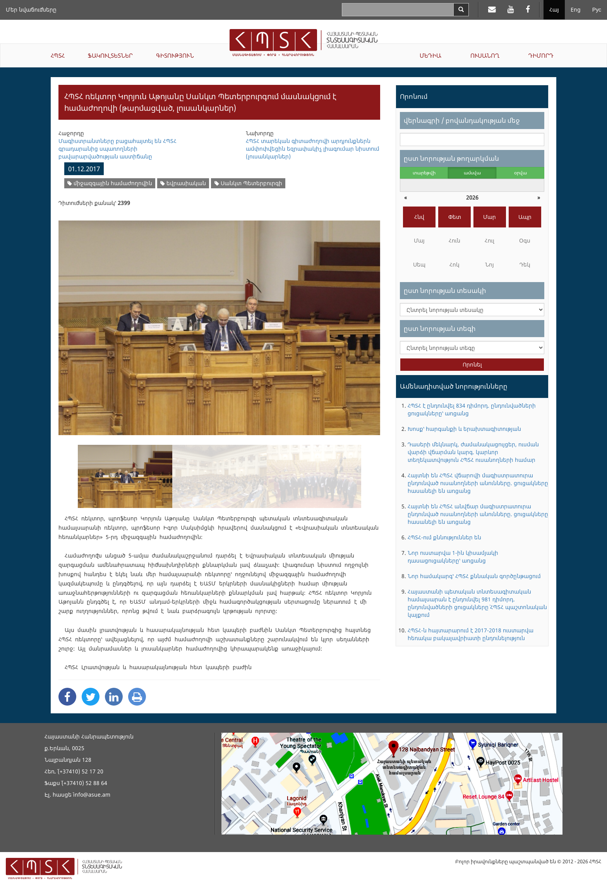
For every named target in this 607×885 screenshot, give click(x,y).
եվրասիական (183, 183)
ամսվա (472, 172)
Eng (576, 9)
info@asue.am (91, 794)
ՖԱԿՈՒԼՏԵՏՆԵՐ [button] (110, 55)
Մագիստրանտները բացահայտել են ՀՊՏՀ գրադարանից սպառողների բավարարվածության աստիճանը (117, 148)
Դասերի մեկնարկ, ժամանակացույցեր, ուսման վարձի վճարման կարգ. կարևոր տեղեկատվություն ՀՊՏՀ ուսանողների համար (473, 452)
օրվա (520, 172)
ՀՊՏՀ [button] (58, 55)
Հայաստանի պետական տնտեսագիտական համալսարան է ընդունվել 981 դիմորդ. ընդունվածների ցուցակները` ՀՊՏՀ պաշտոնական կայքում (477, 603)
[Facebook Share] (67, 697)
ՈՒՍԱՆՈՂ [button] (484, 55)
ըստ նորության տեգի (440, 328)
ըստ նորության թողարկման (451, 158)
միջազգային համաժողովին (109, 183)
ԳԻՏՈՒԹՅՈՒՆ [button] (175, 55)
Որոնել (472, 364)
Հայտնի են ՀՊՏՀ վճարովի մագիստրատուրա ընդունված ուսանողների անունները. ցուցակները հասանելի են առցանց (478, 483)
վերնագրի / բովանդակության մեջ (462, 120)
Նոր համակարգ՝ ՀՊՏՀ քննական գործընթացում (474, 576)
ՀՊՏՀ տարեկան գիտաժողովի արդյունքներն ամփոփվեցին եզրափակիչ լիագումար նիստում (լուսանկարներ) (312, 148)
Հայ (554, 9)
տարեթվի (424, 172)
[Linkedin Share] (114, 697)
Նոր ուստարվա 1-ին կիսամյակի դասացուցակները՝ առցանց (453, 556)
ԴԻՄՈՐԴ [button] (541, 55)
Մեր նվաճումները (31, 9)
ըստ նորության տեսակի (445, 290)
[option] (219, 323)
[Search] (461, 9)
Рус (596, 9)
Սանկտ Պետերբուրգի (248, 183)
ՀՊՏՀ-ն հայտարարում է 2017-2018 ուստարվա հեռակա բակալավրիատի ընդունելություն (470, 634)
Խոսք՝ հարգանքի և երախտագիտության (464, 428)
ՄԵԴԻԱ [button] (430, 55)
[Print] (137, 697)
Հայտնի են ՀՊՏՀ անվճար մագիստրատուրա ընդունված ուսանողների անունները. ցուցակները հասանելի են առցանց (478, 514)
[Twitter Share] (90, 697)
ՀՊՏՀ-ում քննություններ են (444, 537)
